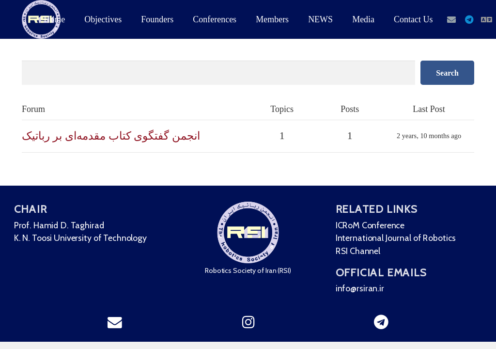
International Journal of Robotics (401, 237)
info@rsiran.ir (364, 289)
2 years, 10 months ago (429, 136)
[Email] (451, 19)
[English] (486, 19)
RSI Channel (362, 250)
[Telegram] (469, 19)
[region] (248, 264)
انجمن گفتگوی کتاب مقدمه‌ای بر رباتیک (111, 135)
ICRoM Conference (374, 224)
